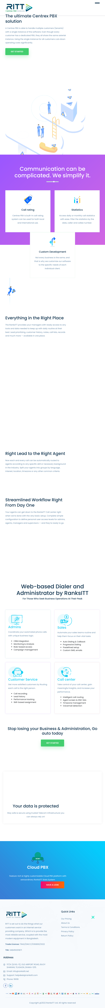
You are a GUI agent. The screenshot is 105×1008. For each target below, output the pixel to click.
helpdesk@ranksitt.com (26, 975)
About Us (65, 923)
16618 (16, 979)
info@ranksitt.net (21, 971)
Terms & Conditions (70, 927)
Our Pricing (66, 918)
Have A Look (52, 884)
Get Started (17, 51)
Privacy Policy (67, 931)
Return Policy (67, 935)
